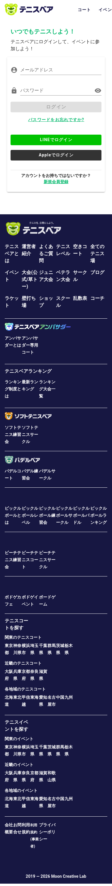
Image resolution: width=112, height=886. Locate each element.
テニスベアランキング (28, 371)
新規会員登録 (56, 181)
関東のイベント (19, 738)
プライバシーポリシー (47, 832)
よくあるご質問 (46, 253)
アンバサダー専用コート (30, 345)
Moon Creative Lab (68, 876)
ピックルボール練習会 (47, 515)
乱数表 (80, 298)
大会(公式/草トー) (30, 279)
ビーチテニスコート (30, 559)
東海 (34, 697)
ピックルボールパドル (81, 515)
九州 (69, 697)
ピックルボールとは (13, 515)
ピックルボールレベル (30, 515)
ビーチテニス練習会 (13, 559)
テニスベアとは (12, 253)
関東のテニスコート (23, 637)
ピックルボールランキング (98, 515)
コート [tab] (84, 9)
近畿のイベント (19, 764)
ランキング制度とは (13, 389)
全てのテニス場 (97, 253)
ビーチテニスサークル (47, 559)
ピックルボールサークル (64, 515)
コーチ (97, 298)
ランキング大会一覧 (47, 389)
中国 (60, 697)
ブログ (97, 272)
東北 (17, 697)
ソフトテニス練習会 (13, 434)
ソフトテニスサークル (30, 434)
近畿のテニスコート (23, 663)
